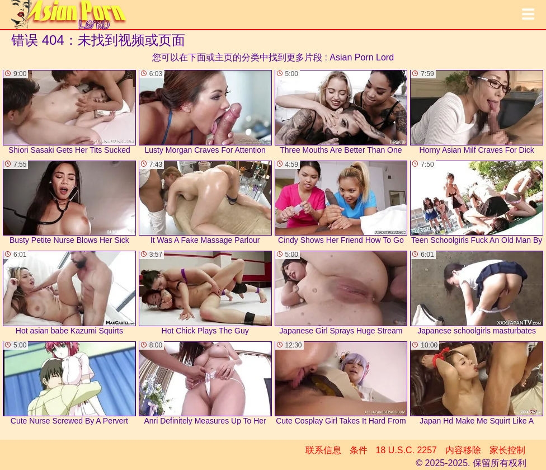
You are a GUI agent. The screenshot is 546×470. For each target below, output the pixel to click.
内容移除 (463, 450)
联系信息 (323, 450)
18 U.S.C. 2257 (406, 450)
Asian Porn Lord (362, 57)
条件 (359, 450)
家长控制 (507, 450)
